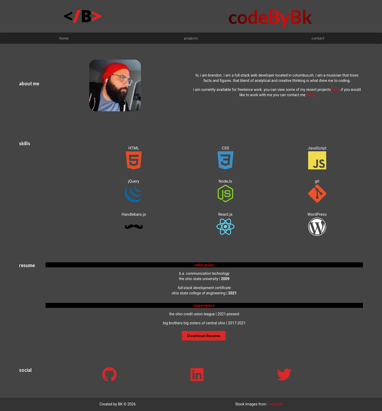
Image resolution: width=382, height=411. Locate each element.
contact (318, 38)
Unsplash (275, 404)
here (335, 89)
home (64, 38)
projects (191, 38)
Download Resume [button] (203, 335)
